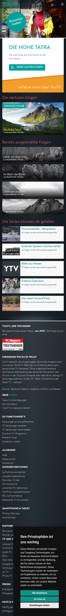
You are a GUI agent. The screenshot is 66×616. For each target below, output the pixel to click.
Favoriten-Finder (11, 480)
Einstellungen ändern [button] (40, 605)
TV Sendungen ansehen (14, 425)
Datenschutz (8, 459)
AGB (4, 455)
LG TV (5, 571)
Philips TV (7, 575)
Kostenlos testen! (16, 21)
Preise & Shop (9, 437)
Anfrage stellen (10, 611)
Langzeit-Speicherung (13, 476)
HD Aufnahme (9, 484)
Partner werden (10, 535)
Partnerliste (8, 531)
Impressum (8, 463)
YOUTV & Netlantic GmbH (16, 408)
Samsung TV (8, 567)
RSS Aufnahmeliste (12, 495)
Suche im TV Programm (14, 433)
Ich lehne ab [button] (39, 599)
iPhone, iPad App (11, 513)
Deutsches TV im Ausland (15, 499)
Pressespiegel (9, 593)
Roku (4, 556)
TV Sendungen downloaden (16, 429)
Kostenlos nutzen (11, 441)
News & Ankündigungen (14, 400)
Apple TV (7, 552)
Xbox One (7, 559)
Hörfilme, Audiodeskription (16, 491)
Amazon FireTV (10, 544)
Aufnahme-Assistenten (14, 472)
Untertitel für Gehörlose (14, 488)
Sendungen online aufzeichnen (18, 421)
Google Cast (8, 564)
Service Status (9, 404)
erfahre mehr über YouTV (40, 87)
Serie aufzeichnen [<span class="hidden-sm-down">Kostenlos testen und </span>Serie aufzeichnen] (29, 67)
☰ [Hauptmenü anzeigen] (62, 4)
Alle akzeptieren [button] (39, 593)
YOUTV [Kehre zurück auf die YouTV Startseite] (10, 4)
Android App (8, 517)
